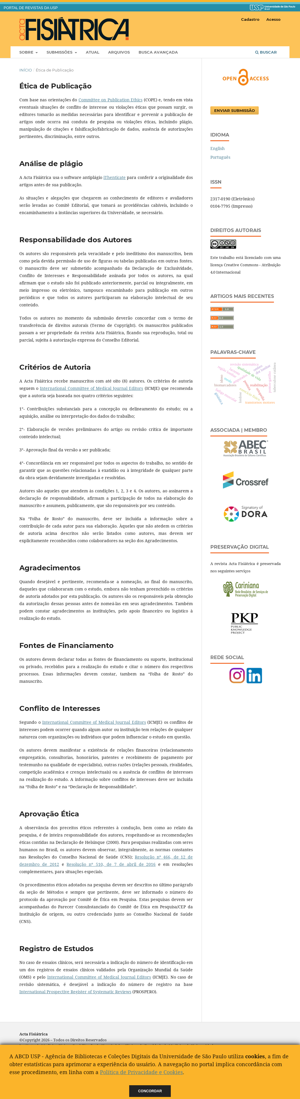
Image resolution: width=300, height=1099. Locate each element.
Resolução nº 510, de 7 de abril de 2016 (111, 864)
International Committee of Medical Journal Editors (91, 388)
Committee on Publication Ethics (111, 100)
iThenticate (114, 177)
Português (220, 157)
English (217, 148)
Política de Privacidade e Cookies (141, 1072)
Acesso (273, 19)
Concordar (150, 1091)
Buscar (266, 52)
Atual (92, 52)
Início (25, 70)
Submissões (60, 52)
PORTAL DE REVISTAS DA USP (31, 8)
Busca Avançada (158, 52)
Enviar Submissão (234, 110)
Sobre (27, 52)
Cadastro (250, 19)
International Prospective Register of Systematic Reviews (75, 991)
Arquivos (119, 52)
